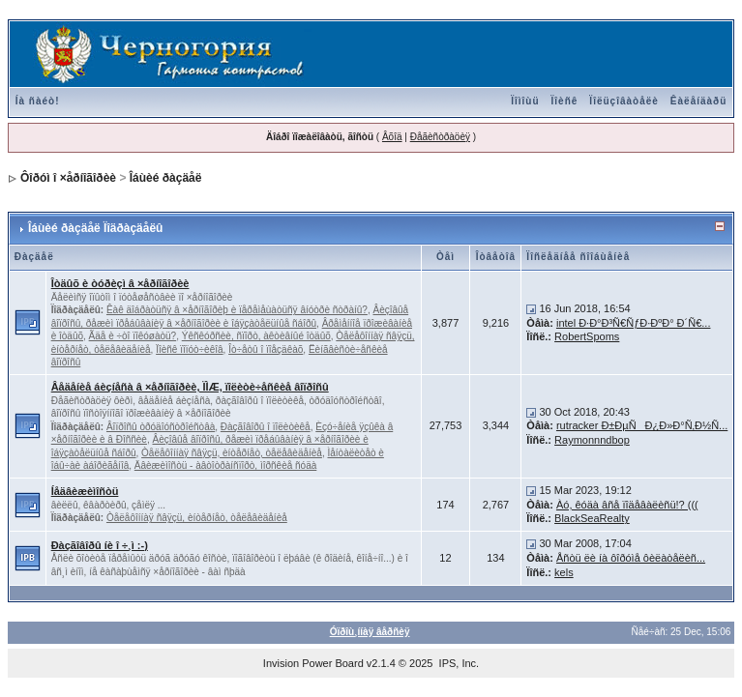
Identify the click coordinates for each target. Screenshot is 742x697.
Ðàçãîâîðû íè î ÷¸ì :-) (99, 545)
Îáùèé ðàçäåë (166, 178)
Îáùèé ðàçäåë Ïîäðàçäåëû (95, 228)
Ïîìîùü (525, 101)
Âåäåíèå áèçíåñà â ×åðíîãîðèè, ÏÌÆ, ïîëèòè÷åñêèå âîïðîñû (190, 386)
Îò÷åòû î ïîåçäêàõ (265, 349)
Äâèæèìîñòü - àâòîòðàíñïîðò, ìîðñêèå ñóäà (225, 465)
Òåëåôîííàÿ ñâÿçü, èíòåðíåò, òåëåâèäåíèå (231, 453)
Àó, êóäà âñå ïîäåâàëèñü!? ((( (627, 504)
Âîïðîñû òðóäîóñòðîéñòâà (160, 426)
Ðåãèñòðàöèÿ (440, 136)
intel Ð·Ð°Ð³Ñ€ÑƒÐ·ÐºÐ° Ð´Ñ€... (633, 323)
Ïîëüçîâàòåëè (623, 101)
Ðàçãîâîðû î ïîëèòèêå (266, 426)
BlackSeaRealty (592, 518)
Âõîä (392, 136)
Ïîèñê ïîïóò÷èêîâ (189, 349)
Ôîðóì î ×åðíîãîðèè (68, 178)
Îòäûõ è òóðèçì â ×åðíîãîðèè (120, 283)
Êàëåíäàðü (698, 101)
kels (564, 572)
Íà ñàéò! (37, 101)
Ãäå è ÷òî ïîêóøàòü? (133, 336)
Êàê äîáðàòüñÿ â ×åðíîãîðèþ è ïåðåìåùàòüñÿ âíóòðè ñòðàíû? (237, 310)
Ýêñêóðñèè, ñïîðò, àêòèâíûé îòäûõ (256, 336)
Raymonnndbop (592, 440)
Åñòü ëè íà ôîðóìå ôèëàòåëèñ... (630, 558)
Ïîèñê (565, 101)
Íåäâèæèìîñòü (85, 491)
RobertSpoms (586, 336)
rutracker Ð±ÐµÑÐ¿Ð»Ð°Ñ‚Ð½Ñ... (641, 425)
